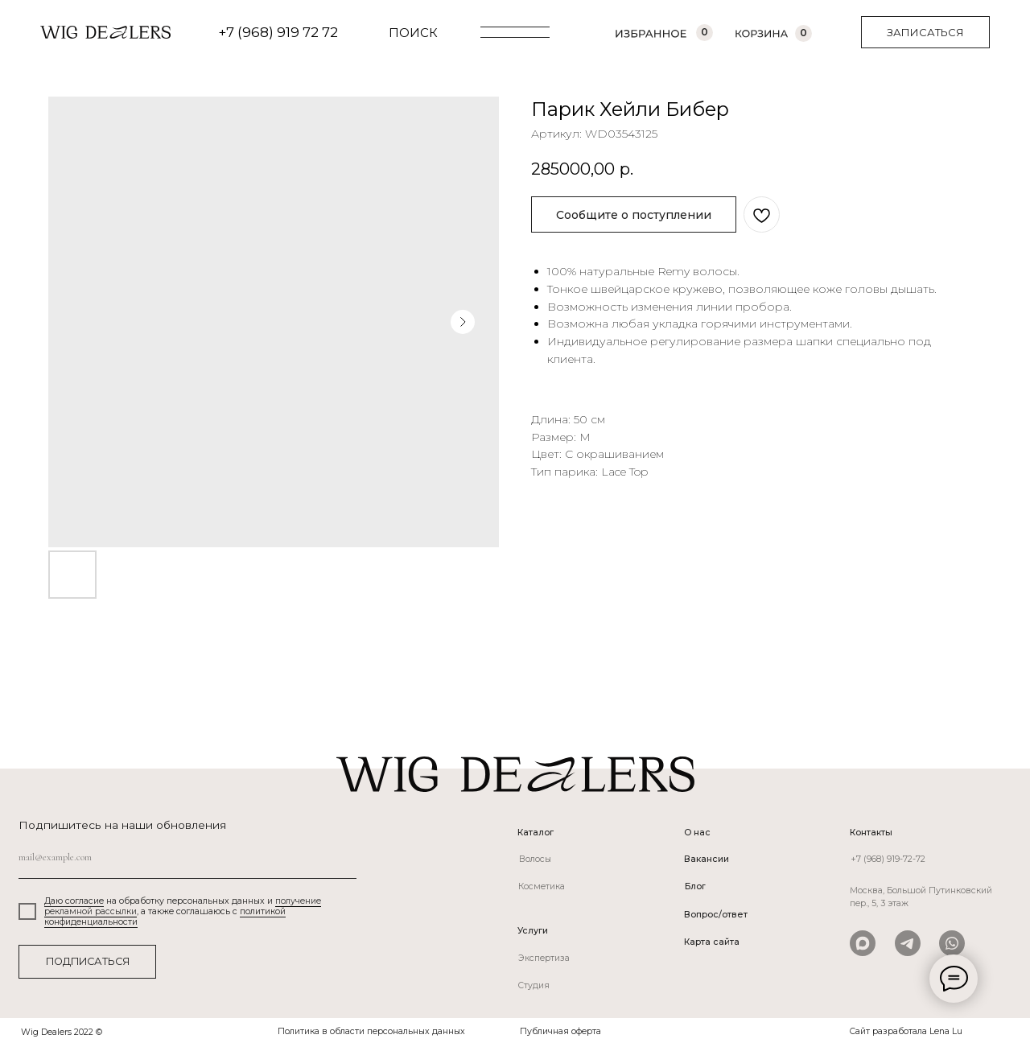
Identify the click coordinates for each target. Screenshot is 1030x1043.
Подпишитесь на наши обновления (122, 824)
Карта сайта (712, 942)
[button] (925, 32)
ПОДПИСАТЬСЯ (88, 961)
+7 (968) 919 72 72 (278, 32)
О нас (697, 832)
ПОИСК (413, 32)
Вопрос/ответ (716, 914)
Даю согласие (74, 901)
